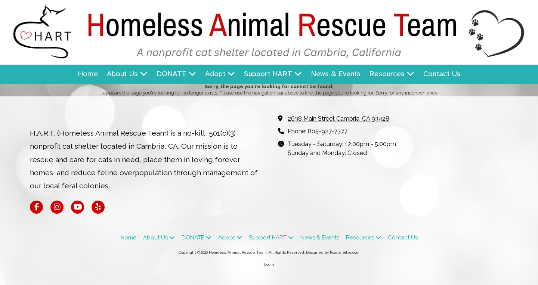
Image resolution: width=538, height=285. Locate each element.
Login (269, 264)
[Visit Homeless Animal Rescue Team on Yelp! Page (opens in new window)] (98, 207)
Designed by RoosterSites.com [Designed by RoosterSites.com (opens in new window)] (332, 252)
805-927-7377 (327, 131)
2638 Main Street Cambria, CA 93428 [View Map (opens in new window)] (338, 118)
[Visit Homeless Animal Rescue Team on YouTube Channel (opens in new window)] (77, 207)
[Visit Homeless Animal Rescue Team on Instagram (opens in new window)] (57, 207)
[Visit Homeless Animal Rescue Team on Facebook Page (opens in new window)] (36, 207)
